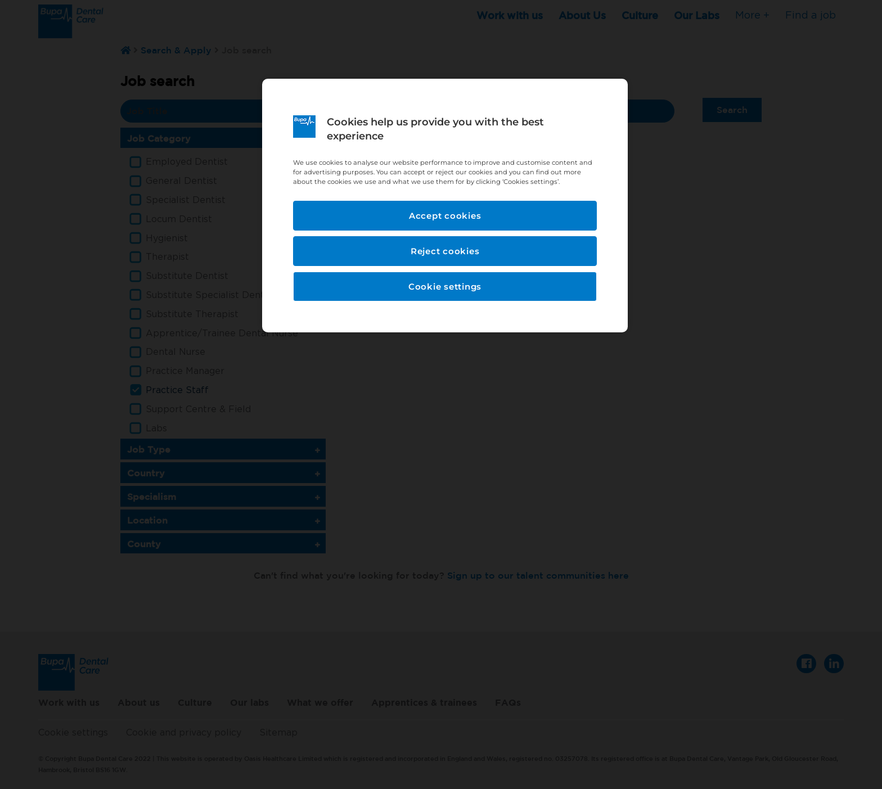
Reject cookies (445, 251)
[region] (445, 205)
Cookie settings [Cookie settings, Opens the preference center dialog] (445, 286)
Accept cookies (445, 215)
